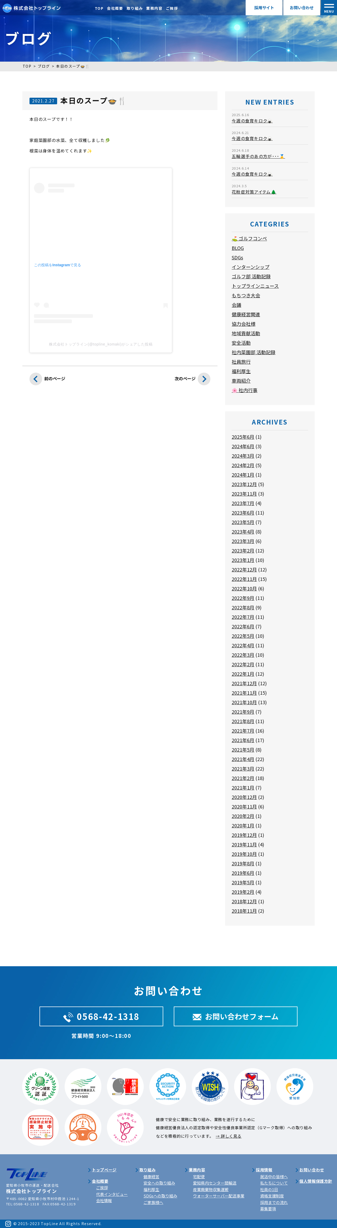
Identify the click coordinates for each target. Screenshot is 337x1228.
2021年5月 (243, 749)
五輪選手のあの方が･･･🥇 (258, 156)
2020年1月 (243, 825)
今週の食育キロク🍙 (252, 120)
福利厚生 (241, 371)
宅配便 (199, 1176)
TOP (99, 8)
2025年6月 (243, 436)
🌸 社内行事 (244, 390)
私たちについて (274, 1183)
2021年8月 (243, 721)
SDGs (237, 257)
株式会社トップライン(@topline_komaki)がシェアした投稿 (100, 344)
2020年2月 (243, 815)
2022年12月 (244, 569)
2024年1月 (243, 474)
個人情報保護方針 (315, 1181)
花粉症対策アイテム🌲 (254, 192)
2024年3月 (243, 455)
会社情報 (104, 1200)
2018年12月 (244, 901)
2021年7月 (243, 730)
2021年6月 (243, 740)
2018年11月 (244, 910)
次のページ (192, 380)
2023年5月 (243, 522)
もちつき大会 (246, 295)
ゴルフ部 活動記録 (251, 276)
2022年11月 (244, 578)
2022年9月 (243, 597)
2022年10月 (244, 588)
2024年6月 (243, 446)
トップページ (104, 1169)
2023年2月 (243, 550)
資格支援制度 (272, 1196)
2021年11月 (244, 692)
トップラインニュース (255, 285)
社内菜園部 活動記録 (253, 352)
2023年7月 (243, 503)
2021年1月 (243, 787)
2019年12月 (244, 834)
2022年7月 (243, 616)
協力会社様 (243, 323)
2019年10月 (244, 853)
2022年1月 (243, 673)
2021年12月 (244, 683)
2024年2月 (243, 465)
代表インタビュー (112, 1194)
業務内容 (154, 8)
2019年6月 (243, 872)
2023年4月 (243, 531)
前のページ (47, 380)
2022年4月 (243, 645)
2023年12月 (244, 484)
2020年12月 (244, 796)
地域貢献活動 (246, 333)
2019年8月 (243, 863)
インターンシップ (250, 266)
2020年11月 (244, 806)
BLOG (238, 247)
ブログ (44, 66)
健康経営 (151, 1176)
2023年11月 (244, 493)
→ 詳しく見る (228, 1136)
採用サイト (264, 7)
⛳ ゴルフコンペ (249, 238)
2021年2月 (243, 778)
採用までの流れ (274, 1202)
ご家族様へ (153, 1202)
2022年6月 (243, 626)
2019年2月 (243, 891)
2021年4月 (243, 759)
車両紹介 (241, 380)
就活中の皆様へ (274, 1176)
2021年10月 (244, 702)
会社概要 (115, 8)
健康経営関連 (246, 314)
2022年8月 (243, 607)
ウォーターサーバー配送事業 (218, 1196)
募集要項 (268, 1208)
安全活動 (241, 342)
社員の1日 (269, 1189)
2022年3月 (243, 654)
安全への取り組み (159, 1183)
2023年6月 (243, 512)
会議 (236, 304)
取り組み (135, 8)
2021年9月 (243, 711)
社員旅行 (241, 361)
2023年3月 (243, 540)
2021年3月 (243, 768)
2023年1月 (243, 559)
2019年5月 (243, 882)
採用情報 (264, 1169)
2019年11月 (244, 844)
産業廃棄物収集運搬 (211, 1189)
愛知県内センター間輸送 (214, 1183)
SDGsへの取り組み (160, 1196)
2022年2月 (243, 664)
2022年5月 (243, 635)
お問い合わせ (302, 7)
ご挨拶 (172, 8)
